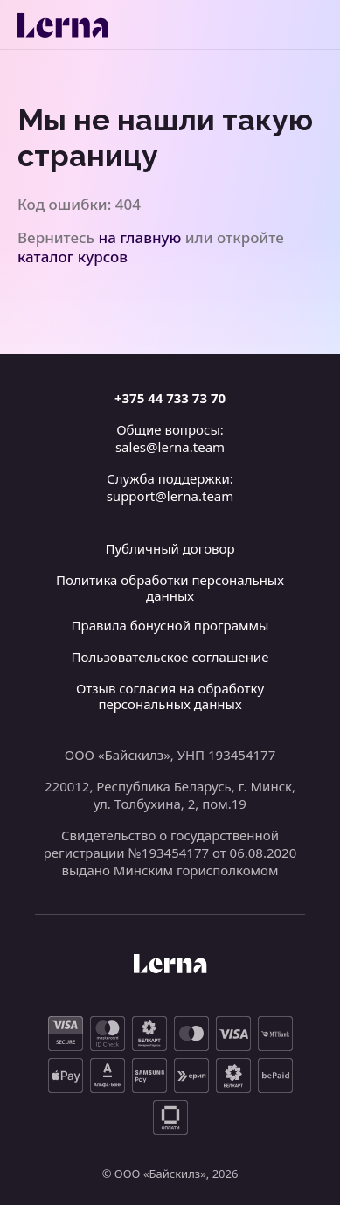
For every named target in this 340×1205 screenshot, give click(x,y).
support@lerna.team (170, 496)
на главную (140, 237)
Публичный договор (169, 548)
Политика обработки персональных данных (170, 587)
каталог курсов (72, 257)
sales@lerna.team (170, 447)
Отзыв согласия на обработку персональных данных (170, 696)
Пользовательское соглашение (170, 656)
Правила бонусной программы (170, 625)
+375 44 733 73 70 (170, 398)
